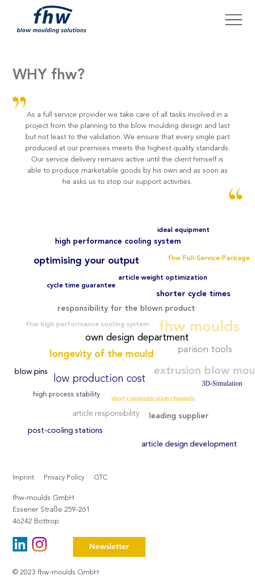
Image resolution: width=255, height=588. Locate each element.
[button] (109, 546)
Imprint (23, 477)
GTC (101, 477)
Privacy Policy (64, 477)
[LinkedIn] (20, 544)
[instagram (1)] (39, 544)
